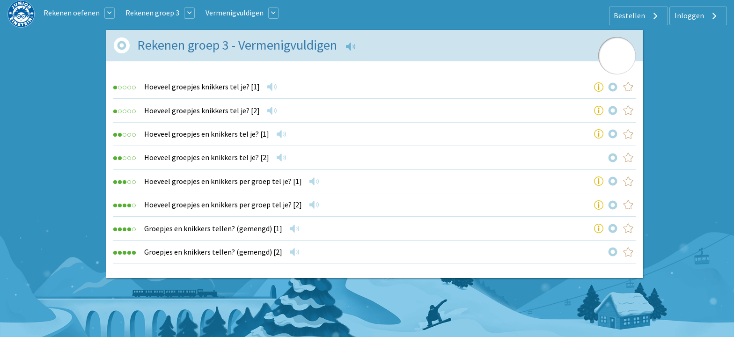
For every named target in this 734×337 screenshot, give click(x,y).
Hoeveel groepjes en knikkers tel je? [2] (206, 157)
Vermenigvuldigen (235, 12)
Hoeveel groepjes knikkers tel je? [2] (202, 110)
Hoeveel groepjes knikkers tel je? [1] (202, 86)
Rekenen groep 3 (152, 12)
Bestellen (637, 16)
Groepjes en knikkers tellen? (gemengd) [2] (213, 251)
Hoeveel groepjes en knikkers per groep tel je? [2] (223, 204)
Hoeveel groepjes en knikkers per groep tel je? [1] (223, 181)
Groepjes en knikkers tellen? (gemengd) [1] (213, 228)
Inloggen (697, 16)
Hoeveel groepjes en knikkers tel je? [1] (206, 134)
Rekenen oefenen (72, 12)
